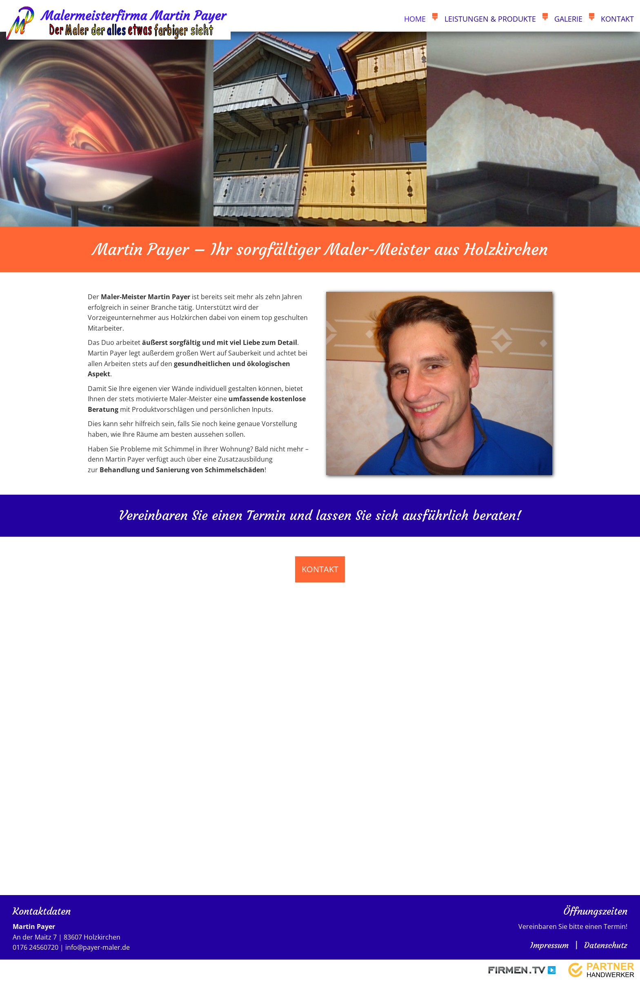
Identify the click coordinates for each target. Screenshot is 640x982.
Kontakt (617, 19)
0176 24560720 (35, 947)
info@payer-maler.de (97, 947)
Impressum (549, 945)
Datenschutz (605, 945)
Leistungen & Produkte (490, 19)
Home (415, 19)
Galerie (568, 19)
